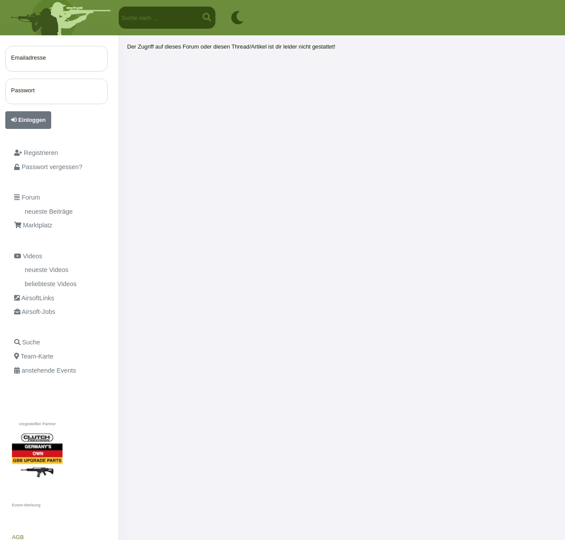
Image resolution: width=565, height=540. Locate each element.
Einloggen (28, 120)
